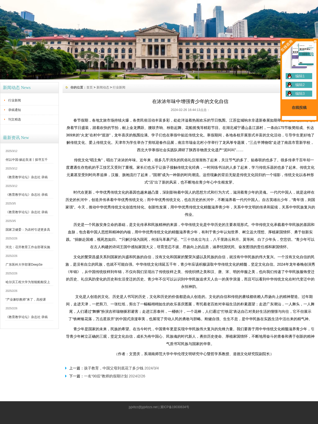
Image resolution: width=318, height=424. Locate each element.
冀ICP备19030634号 (174, 407)
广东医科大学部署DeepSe (24, 264)
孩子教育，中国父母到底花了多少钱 (113, 368)
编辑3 (300, 93)
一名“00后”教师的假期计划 (106, 376)
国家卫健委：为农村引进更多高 (28, 229)
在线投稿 (299, 107)
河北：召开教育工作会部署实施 (28, 247)
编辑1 (300, 76)
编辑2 (300, 85)
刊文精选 (14, 119)
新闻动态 (102, 87)
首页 (89, 87)
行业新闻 (14, 100)
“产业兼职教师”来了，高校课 (26, 299)
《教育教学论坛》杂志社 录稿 (27, 177)
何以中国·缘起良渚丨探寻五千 (27, 160)
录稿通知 (14, 110)
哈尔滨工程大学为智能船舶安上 (28, 282)
